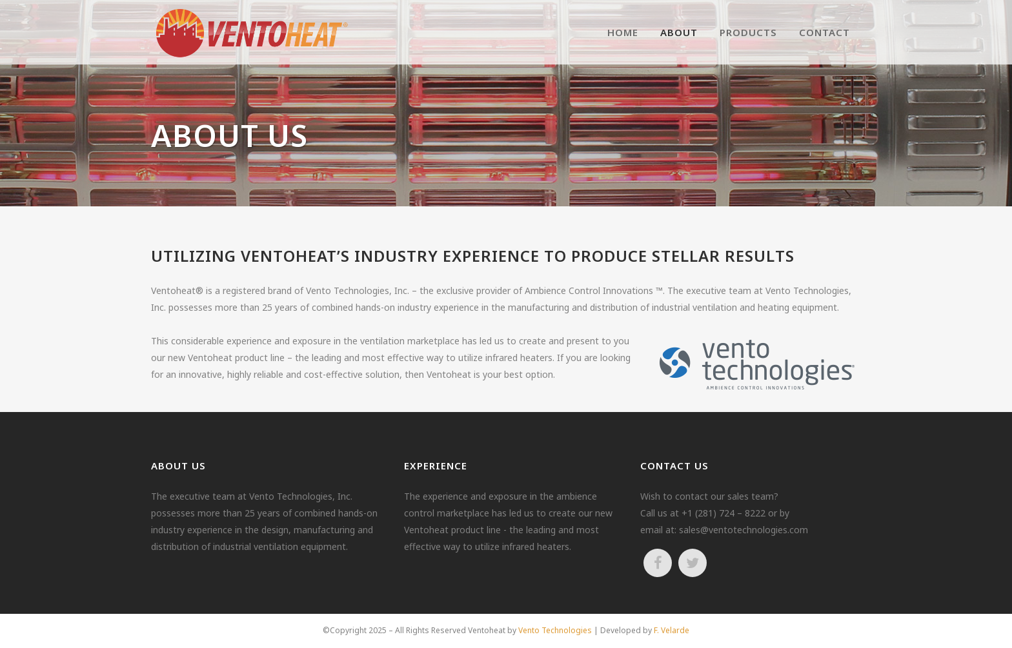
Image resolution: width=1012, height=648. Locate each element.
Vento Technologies (555, 630)
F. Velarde (671, 630)
